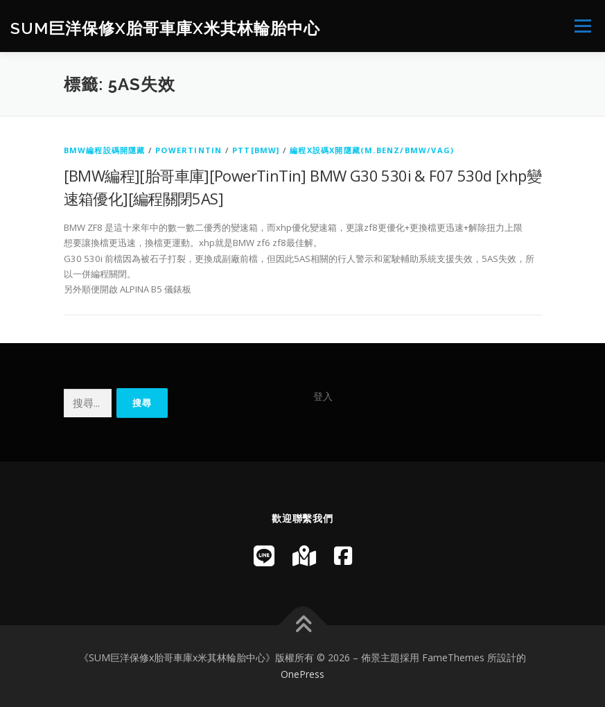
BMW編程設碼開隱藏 (105, 150)
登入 (323, 396)
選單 (580, 25)
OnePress (302, 674)
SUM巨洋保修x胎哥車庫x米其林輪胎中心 (165, 27)
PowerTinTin (188, 150)
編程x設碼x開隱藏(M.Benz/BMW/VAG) (372, 150)
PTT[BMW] (256, 150)
